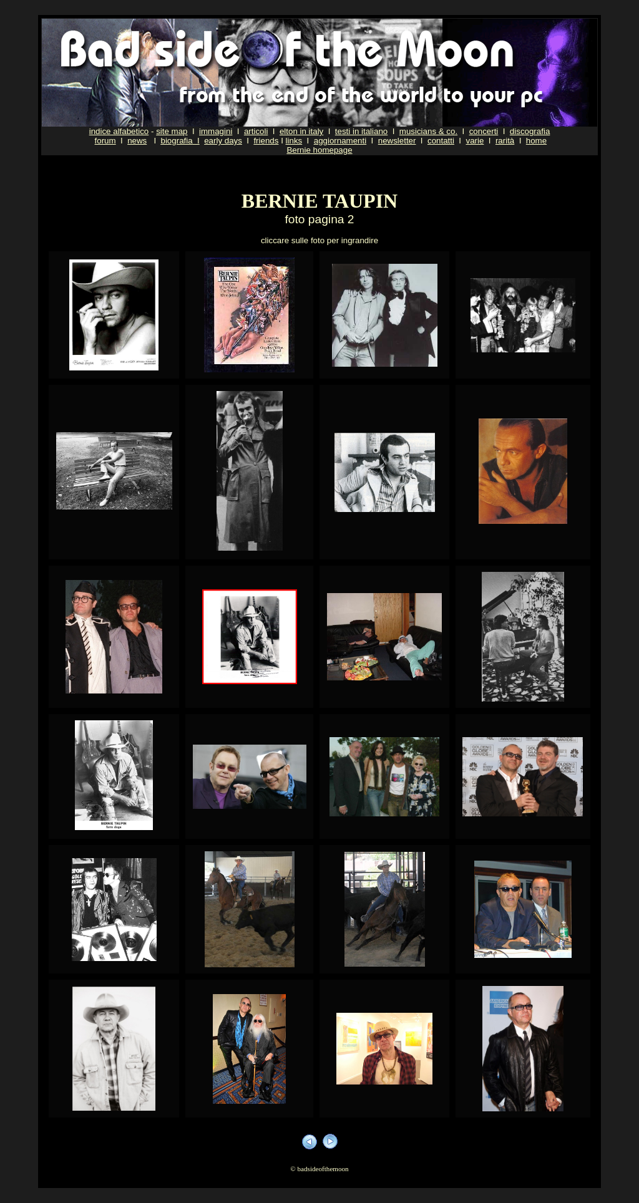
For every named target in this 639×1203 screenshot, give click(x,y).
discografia (530, 131)
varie (475, 140)
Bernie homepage (319, 150)
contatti (440, 140)
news (137, 140)
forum (105, 140)
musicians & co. (428, 131)
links (294, 140)
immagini (215, 131)
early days (223, 140)
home (536, 140)
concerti (484, 131)
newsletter (397, 140)
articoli (256, 131)
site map (171, 131)
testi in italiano (361, 131)
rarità (504, 140)
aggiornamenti (340, 140)
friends (265, 140)
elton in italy (301, 131)
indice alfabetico (119, 131)
